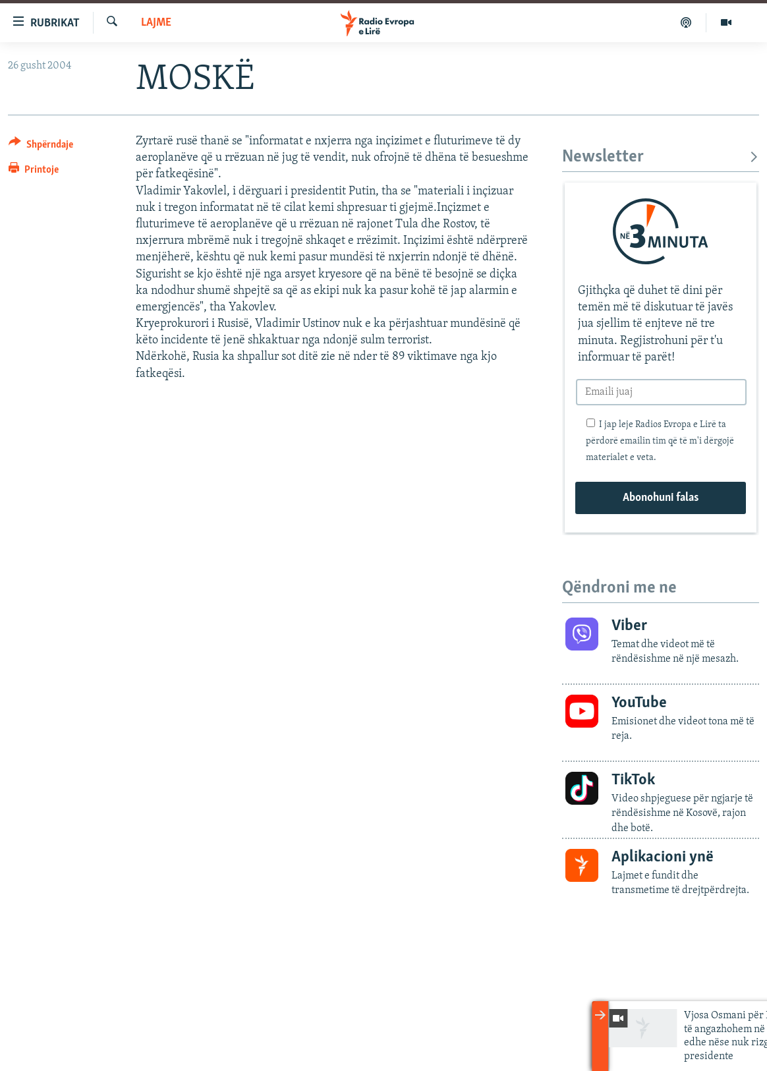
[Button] (41, 146)
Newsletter (660, 157)
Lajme (156, 22)
